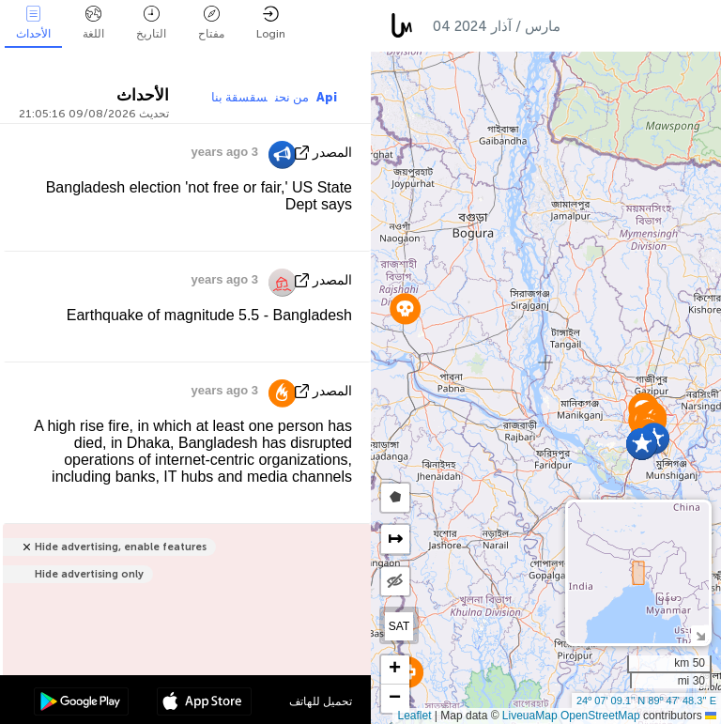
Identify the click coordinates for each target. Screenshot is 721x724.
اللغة (93, 23)
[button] (405, 308)
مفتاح (211, 23)
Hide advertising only (89, 574)
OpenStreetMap (600, 715)
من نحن (292, 97)
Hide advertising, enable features (121, 547)
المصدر (332, 153)
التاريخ (151, 23)
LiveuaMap (530, 715)
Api (326, 97)
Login (270, 23)
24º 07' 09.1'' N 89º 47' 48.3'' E (646, 700)
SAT (399, 626)
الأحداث (33, 23)
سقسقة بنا (239, 97)
